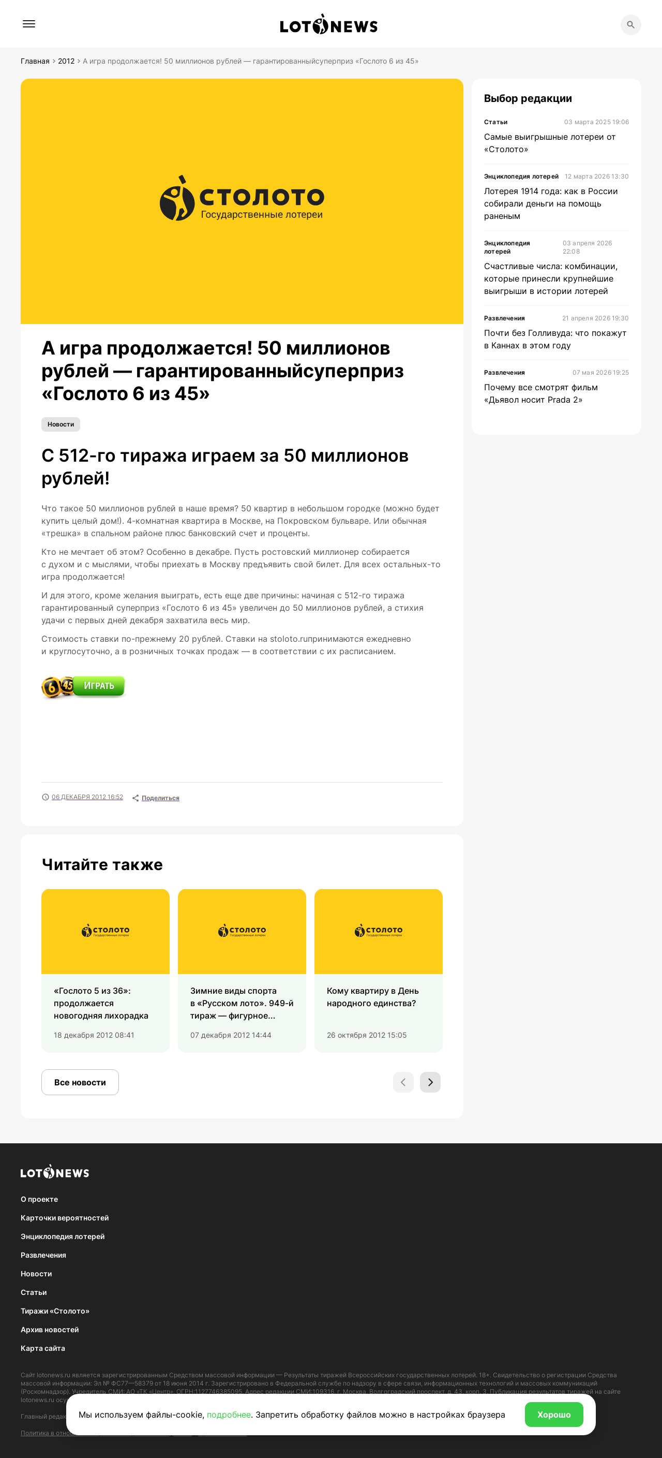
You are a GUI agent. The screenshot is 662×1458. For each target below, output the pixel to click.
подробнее (229, 1414)
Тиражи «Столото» (55, 1310)
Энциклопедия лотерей (62, 1236)
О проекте (39, 1199)
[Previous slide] (403, 1082)
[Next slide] (430, 1082)
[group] (105, 971)
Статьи (34, 1292)
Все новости (80, 1082)
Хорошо (554, 1414)
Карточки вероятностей (65, 1217)
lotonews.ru (53, 1375)
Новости (61, 424)
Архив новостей (50, 1329)
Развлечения (43, 1254)
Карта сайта (43, 1348)
